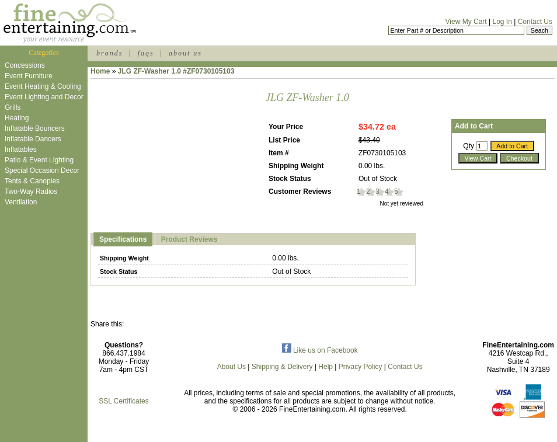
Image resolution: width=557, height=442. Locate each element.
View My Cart (466, 22)
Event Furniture (29, 76)
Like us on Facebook (320, 350)
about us (185, 53)
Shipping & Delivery (282, 367)
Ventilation (21, 202)
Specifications (123, 239)
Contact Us (535, 22)
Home (100, 71)
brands (109, 53)
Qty (468, 146)
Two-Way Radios (31, 191)
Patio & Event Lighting (39, 160)
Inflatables (21, 149)
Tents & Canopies (32, 181)
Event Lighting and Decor (44, 97)
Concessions (25, 65)
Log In (501, 22)
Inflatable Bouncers (35, 128)
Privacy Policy (360, 367)
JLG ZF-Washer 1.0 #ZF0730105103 (176, 71)
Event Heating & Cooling (43, 86)
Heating (17, 118)
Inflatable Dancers (33, 139)
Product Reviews (189, 239)
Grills (12, 107)
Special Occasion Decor (42, 170)
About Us (231, 367)
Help (325, 367)
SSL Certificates (124, 401)
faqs (146, 53)
